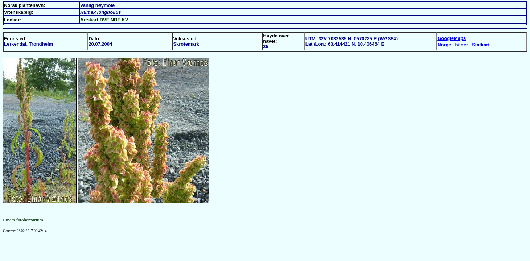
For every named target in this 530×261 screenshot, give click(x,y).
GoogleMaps (451, 38)
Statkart (480, 44)
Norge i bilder (452, 44)
